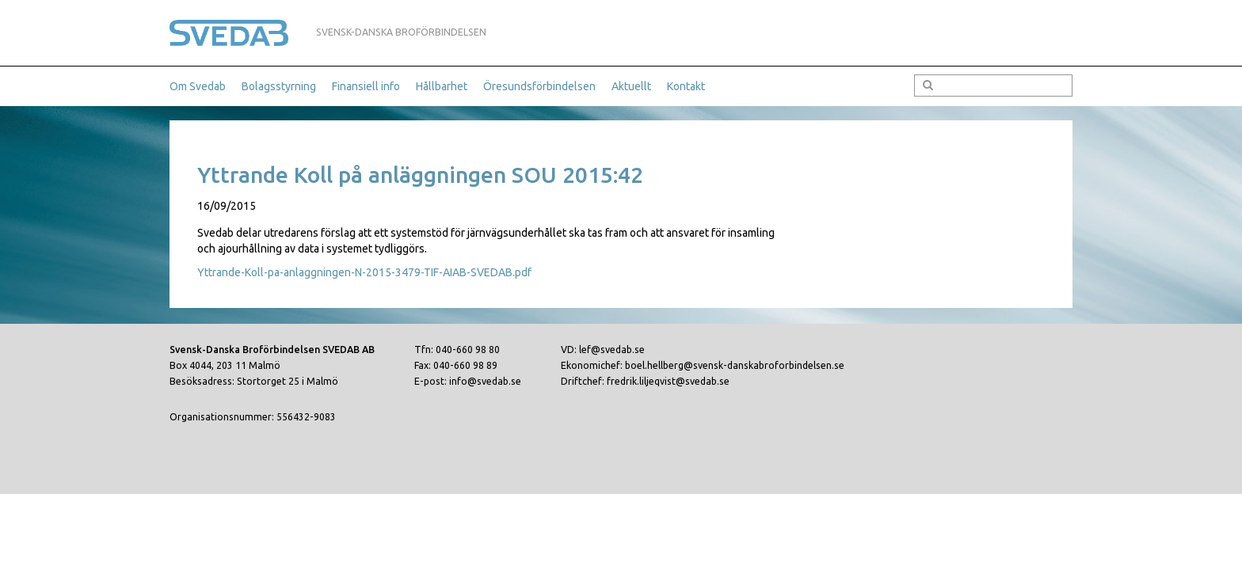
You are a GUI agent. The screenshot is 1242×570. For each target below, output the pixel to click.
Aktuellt (631, 86)
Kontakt (686, 86)
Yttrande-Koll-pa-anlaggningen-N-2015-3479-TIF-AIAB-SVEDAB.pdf (364, 272)
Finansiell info (366, 86)
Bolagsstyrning (279, 86)
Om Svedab (198, 86)
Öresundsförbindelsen (539, 86)
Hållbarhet (441, 86)
